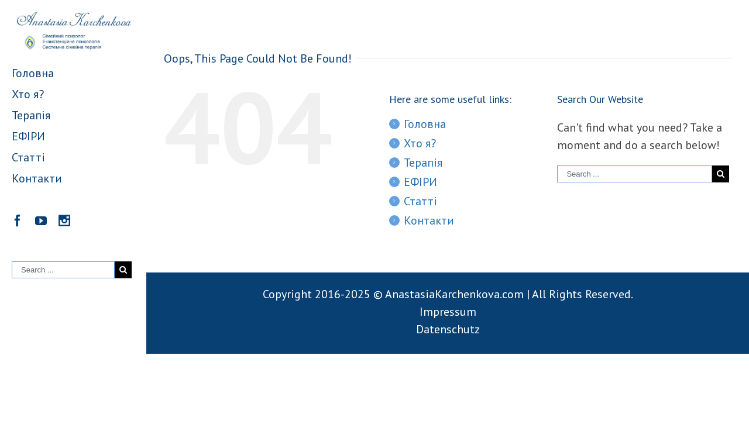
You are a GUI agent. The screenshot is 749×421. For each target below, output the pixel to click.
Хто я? (420, 143)
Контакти (429, 220)
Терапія (423, 162)
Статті (420, 201)
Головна (425, 124)
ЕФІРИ (420, 181)
